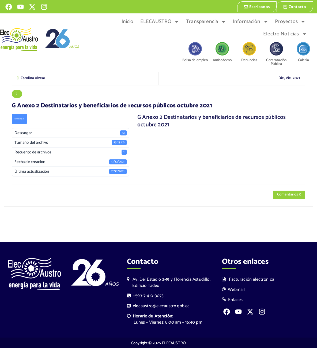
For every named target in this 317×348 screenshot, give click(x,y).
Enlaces (232, 299)
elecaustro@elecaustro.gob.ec (158, 305)
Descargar (19, 119)
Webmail (233, 289)
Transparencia (206, 21)
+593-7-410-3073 (145, 295)
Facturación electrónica (248, 279)
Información (250, 21)
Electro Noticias (285, 33)
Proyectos (290, 21)
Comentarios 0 (289, 195)
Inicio (128, 21)
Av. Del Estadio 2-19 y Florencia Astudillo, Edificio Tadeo (168, 282)
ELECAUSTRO (159, 21)
